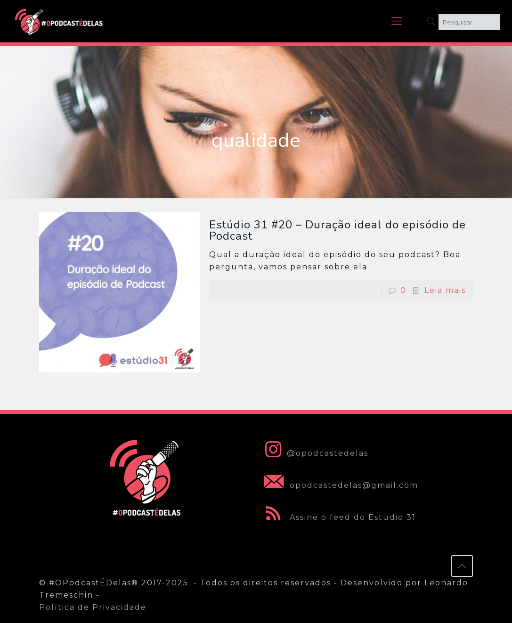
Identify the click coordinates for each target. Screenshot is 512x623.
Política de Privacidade (92, 607)
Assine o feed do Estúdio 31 (338, 517)
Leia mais (445, 290)
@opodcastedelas (314, 453)
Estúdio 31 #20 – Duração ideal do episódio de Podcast (337, 230)
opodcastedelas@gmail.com (339, 485)
